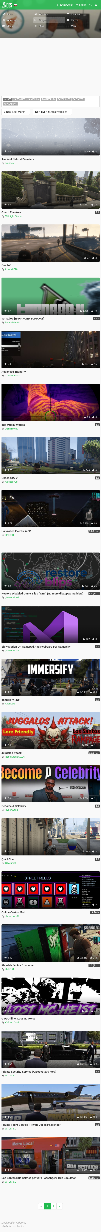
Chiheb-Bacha (12, 375)
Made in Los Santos (13, 1226)
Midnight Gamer (13, 216)
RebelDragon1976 (15, 756)
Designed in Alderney (13, 1222)
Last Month (15, 111)
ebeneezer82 (12, 916)
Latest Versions (52, 111)
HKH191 (9, 535)
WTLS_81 (10, 1075)
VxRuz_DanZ (12, 1022)
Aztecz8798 (11, 269)
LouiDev (9, 163)
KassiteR (10, 703)
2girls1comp (11, 428)
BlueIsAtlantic (12, 322)
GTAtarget (10, 863)
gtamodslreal (12, 597)
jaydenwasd (11, 809)
